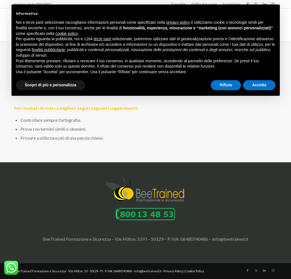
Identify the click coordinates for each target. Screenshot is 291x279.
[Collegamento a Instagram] (273, 270)
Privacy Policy (173, 271)
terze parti (102, 39)
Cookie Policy (194, 271)
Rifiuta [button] (226, 85)
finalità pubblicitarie (48, 49)
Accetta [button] (259, 85)
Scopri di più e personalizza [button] (50, 85)
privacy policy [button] (178, 22)
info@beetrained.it (230, 239)
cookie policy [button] (66, 33)
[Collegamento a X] (256, 270)
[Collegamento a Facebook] (247, 270)
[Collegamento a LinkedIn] (264, 270)
